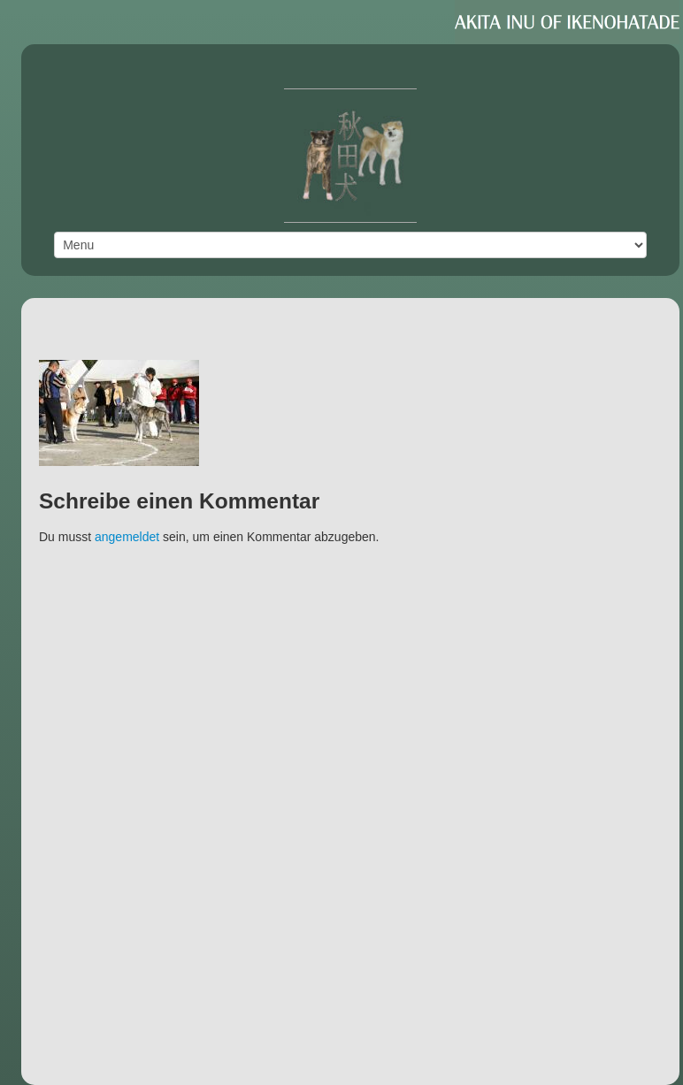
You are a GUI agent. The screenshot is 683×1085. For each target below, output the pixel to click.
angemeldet (127, 537)
